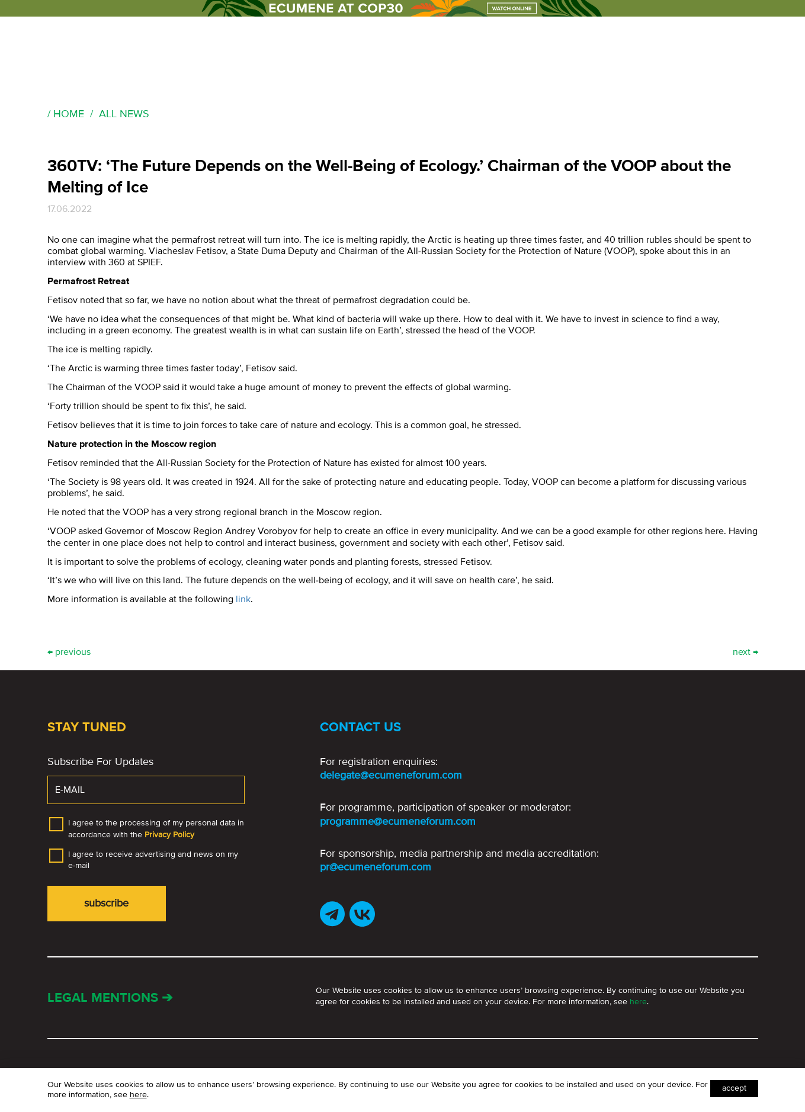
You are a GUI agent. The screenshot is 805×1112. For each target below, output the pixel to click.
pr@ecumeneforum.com (375, 866)
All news (124, 113)
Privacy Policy (169, 835)
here (638, 1002)
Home (68, 113)
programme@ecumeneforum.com (398, 821)
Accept (734, 1088)
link (243, 599)
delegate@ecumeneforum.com (391, 775)
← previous (69, 652)
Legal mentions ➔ (109, 998)
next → (745, 652)
